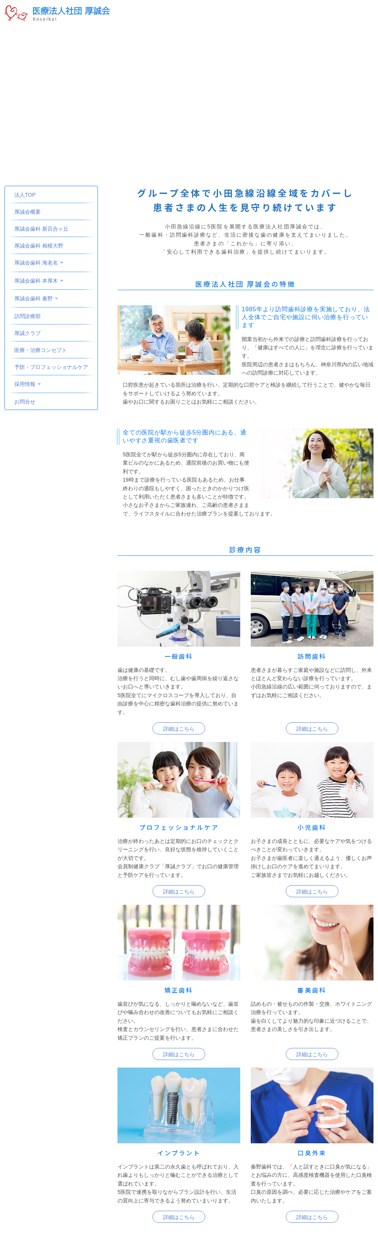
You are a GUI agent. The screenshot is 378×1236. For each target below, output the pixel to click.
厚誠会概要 (27, 212)
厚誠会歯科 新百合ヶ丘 (41, 229)
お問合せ (24, 402)
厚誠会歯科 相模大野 (38, 246)
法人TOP (25, 195)
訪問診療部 (27, 316)
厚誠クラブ (27, 333)
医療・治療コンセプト (40, 350)
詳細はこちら (179, 729)
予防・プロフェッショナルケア (51, 367)
